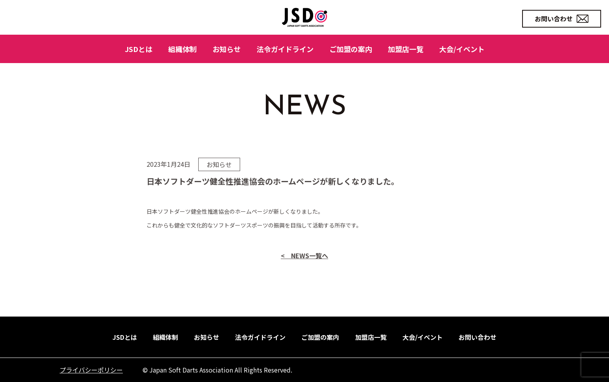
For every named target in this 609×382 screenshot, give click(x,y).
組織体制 (182, 49)
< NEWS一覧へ (304, 273)
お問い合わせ (561, 18)
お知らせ (226, 49)
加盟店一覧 (405, 49)
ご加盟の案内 (350, 49)
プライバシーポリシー (91, 370)
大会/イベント (462, 49)
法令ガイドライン (285, 49)
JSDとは (138, 49)
